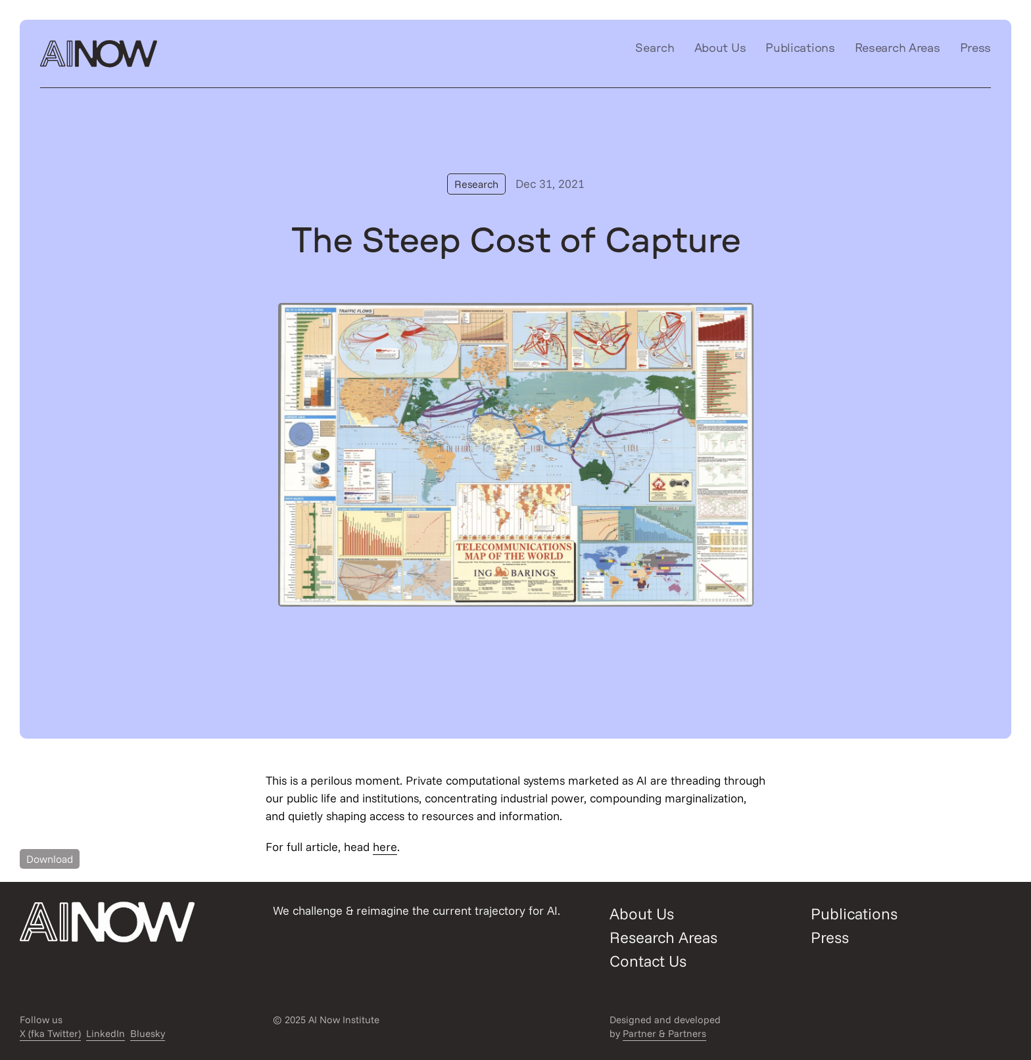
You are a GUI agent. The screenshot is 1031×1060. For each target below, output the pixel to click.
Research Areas (897, 49)
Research (476, 184)
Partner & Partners (664, 1033)
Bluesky (147, 1033)
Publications (799, 49)
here (385, 846)
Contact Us (648, 961)
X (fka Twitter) (50, 1033)
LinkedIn (105, 1033)
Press (976, 49)
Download (49, 858)
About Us (720, 49)
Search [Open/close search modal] (655, 49)
